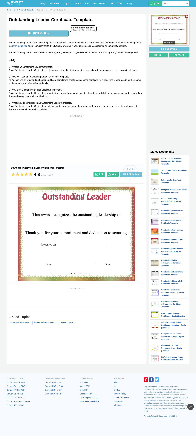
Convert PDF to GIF (53, 390)
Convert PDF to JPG (53, 382)
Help (116, 386)
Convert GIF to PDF (15, 394)
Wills (119, 3)
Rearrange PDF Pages (89, 398)
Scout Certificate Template (20, 323)
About (116, 382)
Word (112, 174)
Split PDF (84, 382)
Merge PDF (85, 386)
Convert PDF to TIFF (54, 394)
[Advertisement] (76, 137)
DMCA (117, 390)
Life (87, 3)
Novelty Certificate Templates (44, 323)
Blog (129, 3)
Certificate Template (67, 323)
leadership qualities (18, 46)
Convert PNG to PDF (15, 390)
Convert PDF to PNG (54, 386)
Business (54, 3)
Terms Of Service (121, 398)
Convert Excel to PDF (16, 386)
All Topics (118, 405)
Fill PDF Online (38, 33)
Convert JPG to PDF (15, 405)
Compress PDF (86, 394)
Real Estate (99, 3)
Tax (111, 3)
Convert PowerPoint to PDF (18, 401)
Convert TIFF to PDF (15, 398)
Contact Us (118, 401)
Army (42, 3)
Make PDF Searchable (89, 401)
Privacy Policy (120, 394)
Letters (77, 3)
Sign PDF (84, 390)
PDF (99, 174)
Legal (66, 3)
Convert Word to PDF (16, 382)
